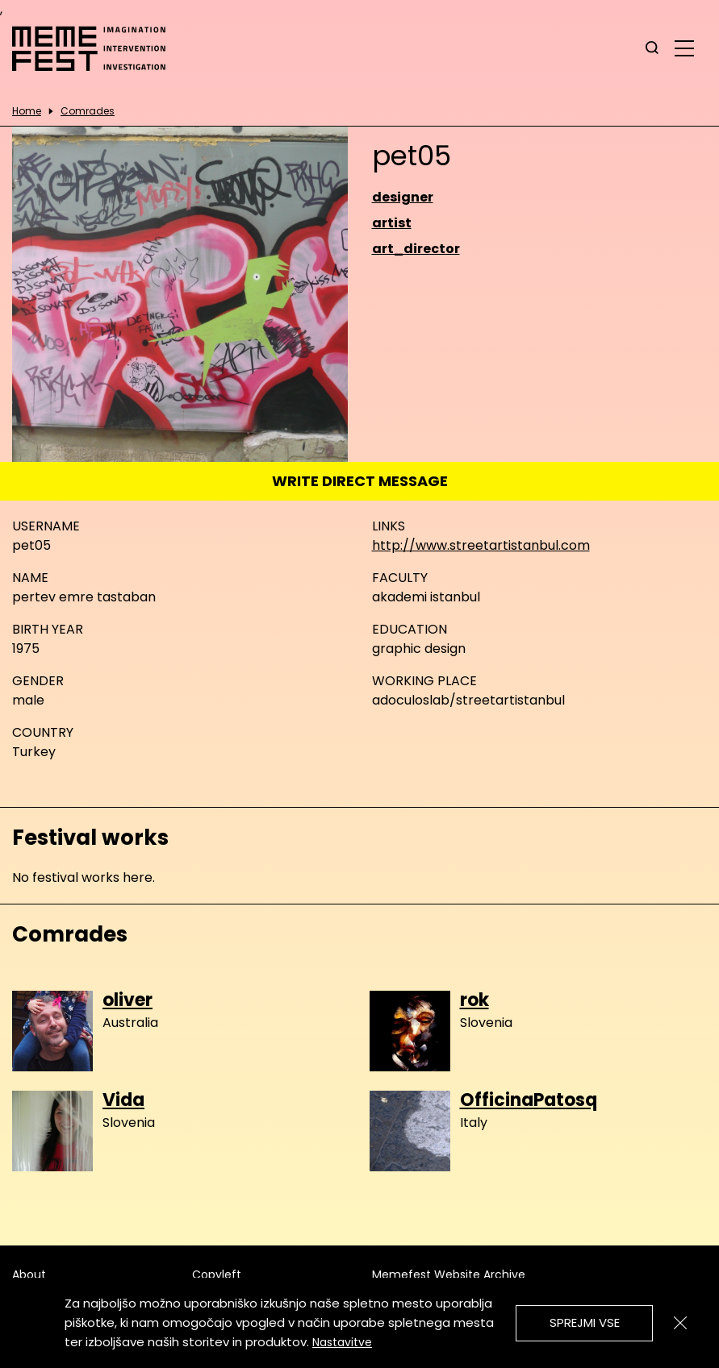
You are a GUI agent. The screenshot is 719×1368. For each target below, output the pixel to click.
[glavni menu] (684, 47)
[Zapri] (680, 1323)
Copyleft (216, 1274)
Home (26, 111)
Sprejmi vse (585, 1322)
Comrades (88, 111)
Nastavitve (342, 1342)
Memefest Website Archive (448, 1274)
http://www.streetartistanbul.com (481, 545)
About (29, 1274)
